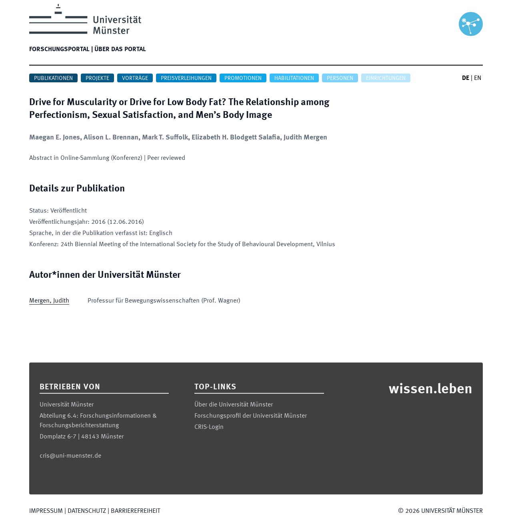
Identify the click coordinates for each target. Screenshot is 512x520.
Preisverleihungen (186, 78)
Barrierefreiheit (135, 511)
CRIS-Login (209, 427)
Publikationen (53, 78)
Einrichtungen (386, 78)
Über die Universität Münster (233, 405)
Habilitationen (294, 78)
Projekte (97, 78)
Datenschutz (87, 511)
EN (477, 78)
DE (465, 78)
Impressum (46, 511)
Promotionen (243, 78)
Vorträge (135, 78)
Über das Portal (120, 49)
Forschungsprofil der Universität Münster (250, 416)
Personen (340, 78)
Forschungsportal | (61, 49)
